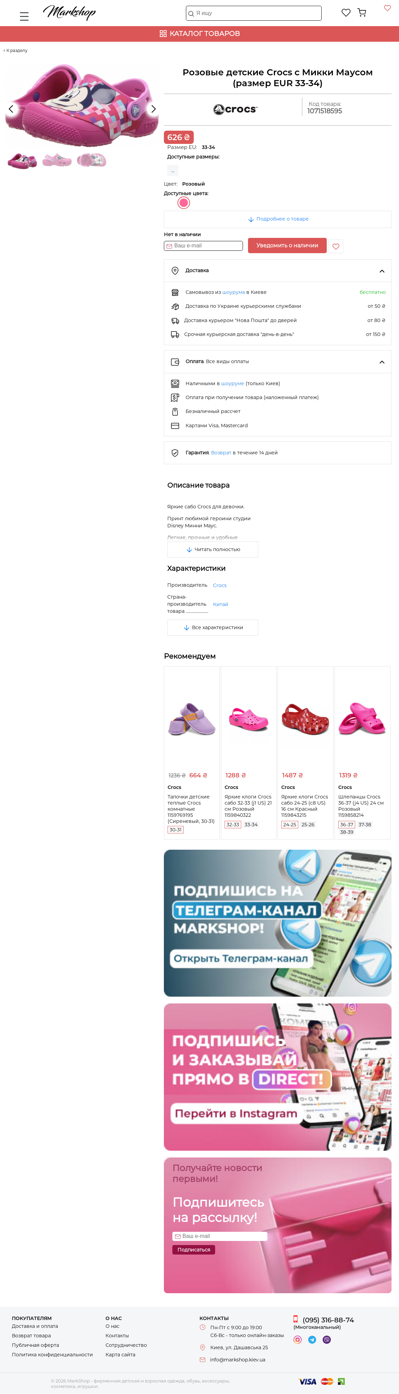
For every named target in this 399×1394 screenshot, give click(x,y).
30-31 (176, 830)
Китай (220, 604)
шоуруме (232, 383)
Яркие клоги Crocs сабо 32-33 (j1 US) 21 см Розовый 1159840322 (248, 806)
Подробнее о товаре (278, 219)
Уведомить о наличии (287, 245)
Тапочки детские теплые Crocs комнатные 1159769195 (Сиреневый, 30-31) (191, 809)
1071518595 (324, 111)
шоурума (233, 292)
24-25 (289, 825)
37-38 (365, 825)
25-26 (308, 825)
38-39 (347, 832)
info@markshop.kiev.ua (237, 1360)
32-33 (233, 825)
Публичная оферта (35, 1345)
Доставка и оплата (35, 1326)
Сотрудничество (126, 1345)
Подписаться (193, 1250)
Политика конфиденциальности (52, 1355)
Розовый (183, 203)
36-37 (346, 825)
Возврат (221, 453)
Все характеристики (213, 627)
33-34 (251, 825)
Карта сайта (120, 1355)
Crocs (220, 585)
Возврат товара (31, 1336)
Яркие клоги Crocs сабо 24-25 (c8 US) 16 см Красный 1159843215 (304, 806)
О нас (112, 1326)
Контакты (117, 1336)
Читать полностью (212, 549)
